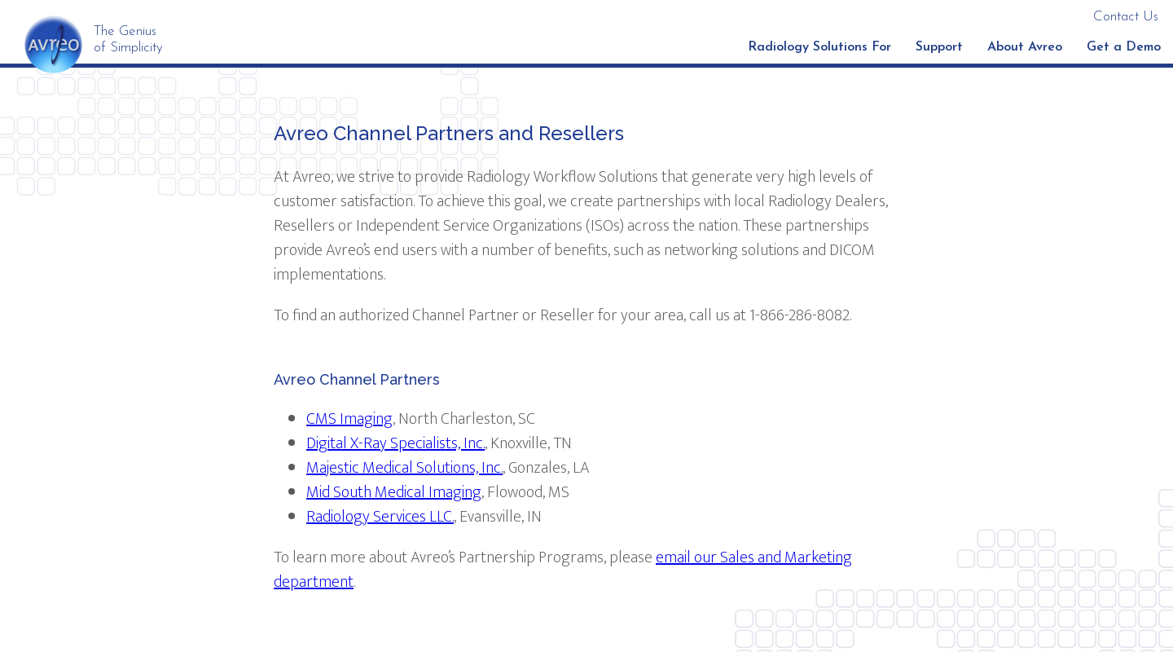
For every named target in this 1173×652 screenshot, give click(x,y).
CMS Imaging (349, 419)
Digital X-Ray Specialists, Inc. (395, 443)
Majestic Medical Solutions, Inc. (404, 468)
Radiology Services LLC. (380, 517)
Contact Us (1125, 17)
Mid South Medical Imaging (393, 492)
